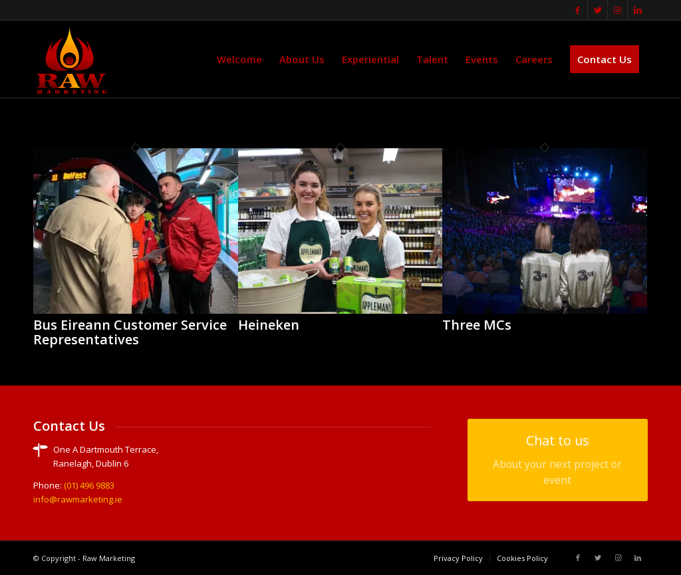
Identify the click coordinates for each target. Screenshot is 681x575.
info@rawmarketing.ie (77, 499)
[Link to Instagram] (617, 10)
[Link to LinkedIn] (638, 10)
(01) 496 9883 (89, 485)
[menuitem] (239, 59)
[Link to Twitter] (597, 10)
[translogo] (71, 59)
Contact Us (69, 426)
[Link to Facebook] (577, 10)
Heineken (268, 325)
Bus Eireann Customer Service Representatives (130, 332)
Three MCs (476, 325)
